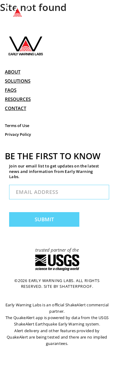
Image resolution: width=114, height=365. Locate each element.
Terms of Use (17, 125)
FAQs (10, 90)
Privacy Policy (18, 134)
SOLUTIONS (17, 81)
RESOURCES (18, 99)
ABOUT (12, 72)
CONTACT (15, 108)
